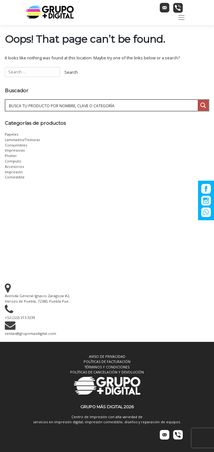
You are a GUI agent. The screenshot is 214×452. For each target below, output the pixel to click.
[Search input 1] (102, 105)
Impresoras (15, 150)
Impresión (14, 172)
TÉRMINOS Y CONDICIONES (107, 367)
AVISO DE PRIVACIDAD (107, 356)
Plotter (11, 155)
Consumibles (16, 145)
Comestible (15, 177)
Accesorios (14, 166)
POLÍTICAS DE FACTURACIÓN (107, 361)
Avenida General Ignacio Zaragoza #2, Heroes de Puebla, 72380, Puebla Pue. (37, 296)
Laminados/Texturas (22, 139)
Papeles (11, 134)
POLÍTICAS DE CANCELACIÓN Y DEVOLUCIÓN (107, 372)
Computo (13, 161)
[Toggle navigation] (181, 17)
